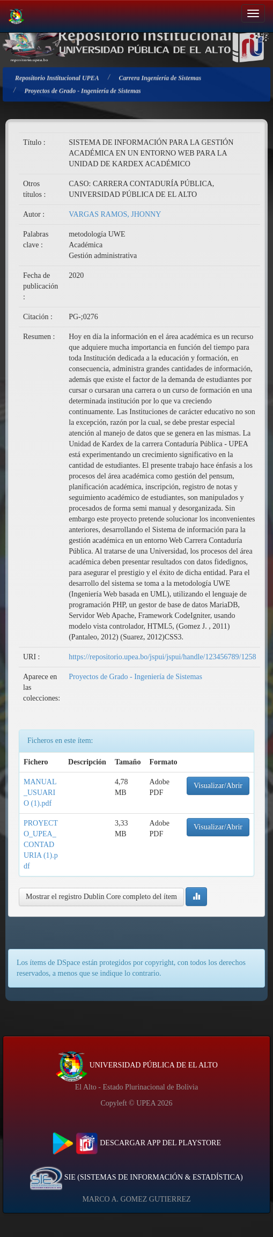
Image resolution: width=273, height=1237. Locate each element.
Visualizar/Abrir (218, 786)
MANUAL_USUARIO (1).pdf (40, 792)
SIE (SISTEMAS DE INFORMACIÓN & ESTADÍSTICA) (136, 1177)
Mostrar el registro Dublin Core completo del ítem (101, 897)
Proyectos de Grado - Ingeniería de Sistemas (135, 677)
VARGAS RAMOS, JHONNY (115, 214)
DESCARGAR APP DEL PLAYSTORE (136, 1143)
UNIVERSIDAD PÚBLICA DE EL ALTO (136, 1065)
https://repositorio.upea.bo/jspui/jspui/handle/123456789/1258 (162, 657)
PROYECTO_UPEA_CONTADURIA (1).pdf (41, 844)
